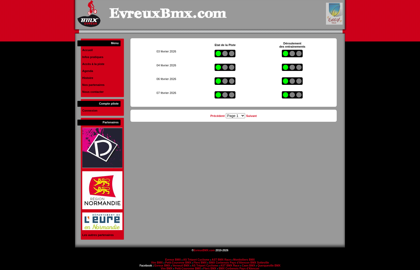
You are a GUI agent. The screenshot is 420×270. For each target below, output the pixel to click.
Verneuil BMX (181, 265)
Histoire (87, 77)
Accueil (87, 50)
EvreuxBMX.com (204, 250)
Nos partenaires (93, 84)
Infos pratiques (92, 57)
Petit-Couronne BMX (178, 262)
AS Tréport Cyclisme (196, 259)
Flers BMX (200, 262)
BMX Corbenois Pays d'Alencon (229, 262)
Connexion (90, 110)
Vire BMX (157, 262)
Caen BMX (248, 265)
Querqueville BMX (268, 265)
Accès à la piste (93, 64)
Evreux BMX (173, 259)
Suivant (251, 115)
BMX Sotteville (259, 262)
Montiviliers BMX (244, 259)
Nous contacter (93, 91)
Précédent (218, 115)
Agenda (87, 71)
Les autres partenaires (98, 235)
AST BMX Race (221, 259)
